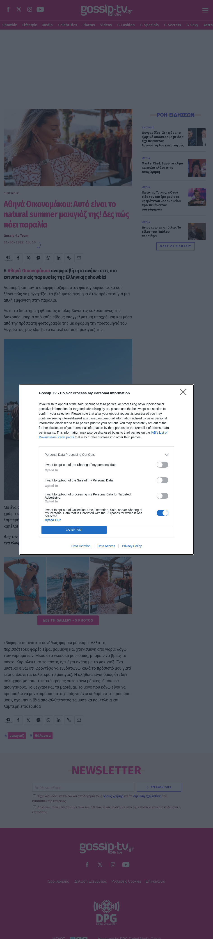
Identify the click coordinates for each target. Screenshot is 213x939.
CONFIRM (74, 530)
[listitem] (106, 454)
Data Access (106, 546)
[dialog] (106, 470)
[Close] (184, 393)
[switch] (162, 465)
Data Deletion (81, 546)
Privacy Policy (132, 546)
